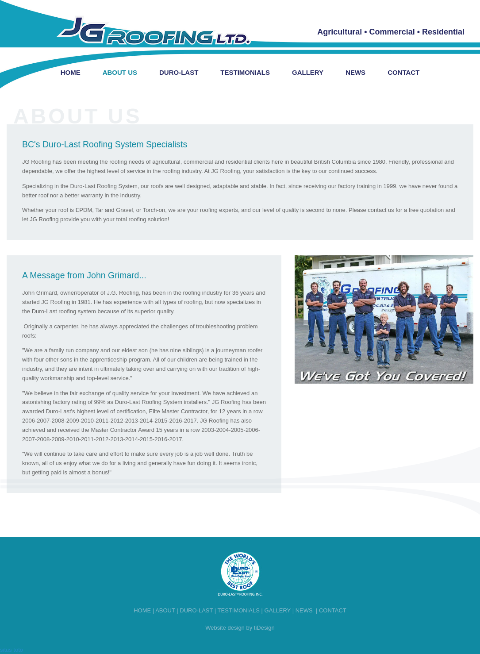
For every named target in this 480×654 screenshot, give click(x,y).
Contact (403, 72)
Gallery (307, 72)
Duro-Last (178, 72)
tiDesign (264, 627)
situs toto (11, 649)
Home (71, 72)
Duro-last (196, 610)
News (355, 72)
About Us (120, 72)
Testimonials (245, 72)
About (165, 610)
